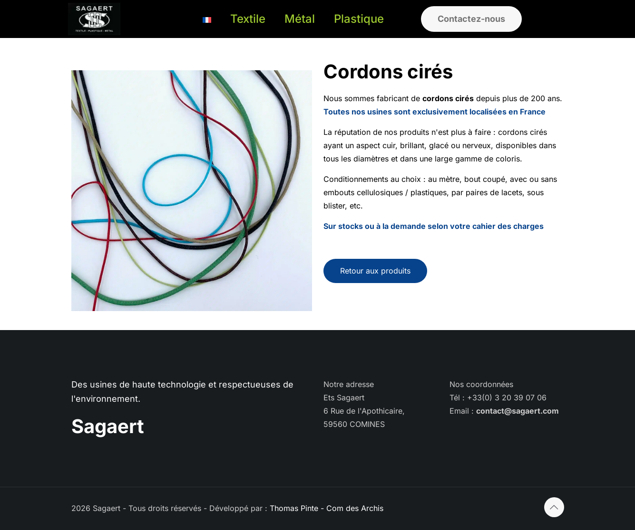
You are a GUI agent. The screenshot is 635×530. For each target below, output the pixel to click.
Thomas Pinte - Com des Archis (326, 508)
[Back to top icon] (554, 507)
